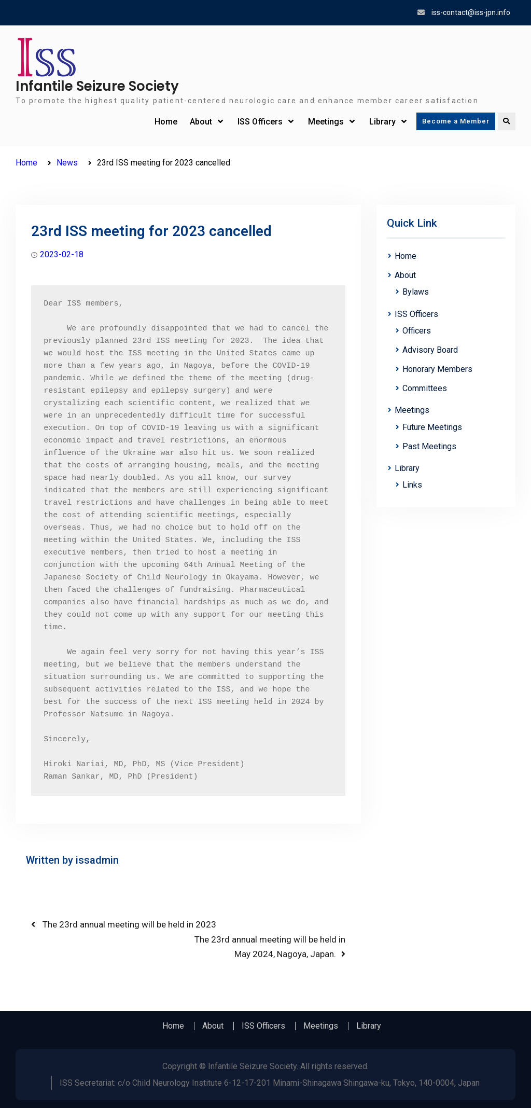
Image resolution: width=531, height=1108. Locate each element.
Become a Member (456, 121)
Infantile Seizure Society (97, 86)
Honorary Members (437, 369)
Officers (416, 331)
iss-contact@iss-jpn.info (470, 12)
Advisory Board (430, 350)
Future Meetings (432, 427)
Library (382, 122)
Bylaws (415, 292)
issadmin (97, 860)
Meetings (326, 122)
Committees (424, 388)
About (201, 122)
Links (412, 485)
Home (166, 122)
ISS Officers (260, 122)
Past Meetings (429, 446)
